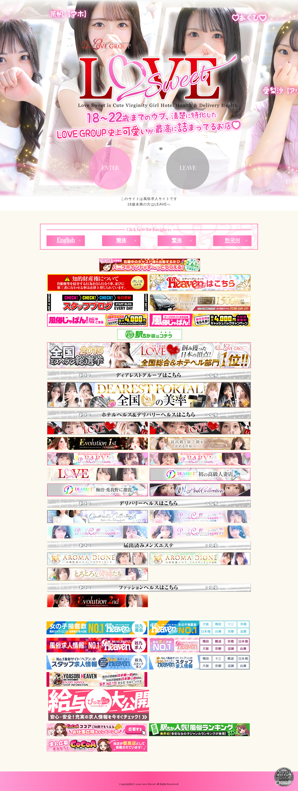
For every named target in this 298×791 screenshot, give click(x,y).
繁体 (177, 240)
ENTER (110, 167)
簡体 (121, 240)
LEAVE (188, 167)
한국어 (232, 240)
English (66, 240)
